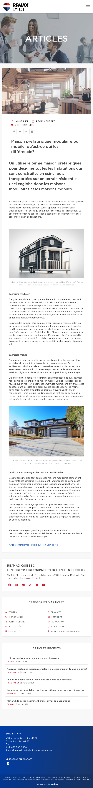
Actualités (13, 627)
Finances (54, 612)
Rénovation (56, 622)
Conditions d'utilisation (52, 780)
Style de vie (56, 627)
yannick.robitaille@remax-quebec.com (34, 750)
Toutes (11, 612)
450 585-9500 (19, 747)
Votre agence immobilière (64, 631)
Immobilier (19, 122)
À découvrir (14, 617)
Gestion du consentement (78, 780)
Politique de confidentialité (26, 780)
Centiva (53, 784)
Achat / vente (15, 622)
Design (10, 631)
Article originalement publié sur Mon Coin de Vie (33, 545)
